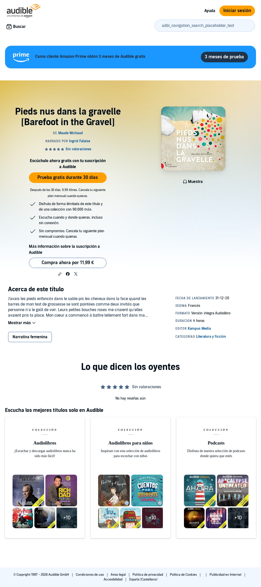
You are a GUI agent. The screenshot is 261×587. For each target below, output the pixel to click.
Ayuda (209, 10)
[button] (60, 274)
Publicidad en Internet (226, 575)
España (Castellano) (143, 579)
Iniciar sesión (237, 10)
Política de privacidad (148, 575)
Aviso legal (118, 575)
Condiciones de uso (90, 575)
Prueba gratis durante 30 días (67, 177)
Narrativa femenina (30, 336)
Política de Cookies (184, 575)
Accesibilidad (113, 579)
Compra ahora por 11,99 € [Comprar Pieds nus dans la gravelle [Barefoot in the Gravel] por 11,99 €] (68, 262)
